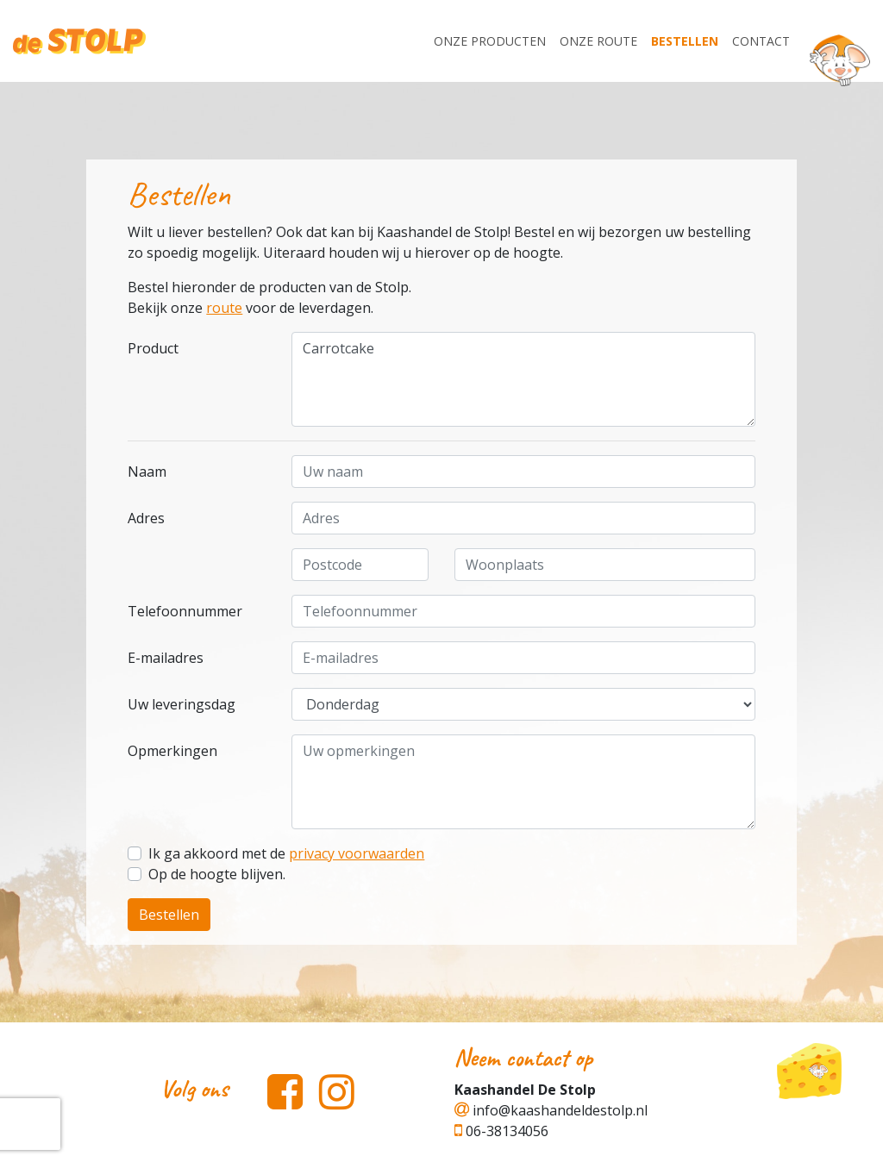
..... (523, 704)
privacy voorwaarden (356, 853)
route (224, 307)
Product (153, 348)
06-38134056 (501, 1130)
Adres (146, 518)
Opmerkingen (172, 750)
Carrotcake (523, 379)
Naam (147, 471)
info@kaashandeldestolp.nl (551, 1110)
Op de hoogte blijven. (216, 874)
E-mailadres (166, 657)
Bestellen (684, 41)
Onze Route (598, 41)
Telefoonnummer (185, 611)
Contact (761, 41)
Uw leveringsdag (181, 704)
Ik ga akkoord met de (286, 853)
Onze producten (490, 41)
